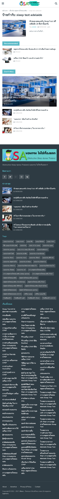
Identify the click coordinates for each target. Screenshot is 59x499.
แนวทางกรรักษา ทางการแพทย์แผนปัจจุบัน (46, 346)
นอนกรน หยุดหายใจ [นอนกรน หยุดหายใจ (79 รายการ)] (10, 262)
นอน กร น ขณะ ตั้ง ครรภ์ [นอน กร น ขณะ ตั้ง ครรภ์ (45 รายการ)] (26, 249)
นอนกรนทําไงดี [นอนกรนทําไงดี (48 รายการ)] (9, 253)
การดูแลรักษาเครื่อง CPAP (9, 329)
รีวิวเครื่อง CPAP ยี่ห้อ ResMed (29, 342)
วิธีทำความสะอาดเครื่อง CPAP (27, 358)
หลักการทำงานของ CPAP (28, 418)
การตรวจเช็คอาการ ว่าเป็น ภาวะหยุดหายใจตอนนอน (9, 336)
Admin (34, 27)
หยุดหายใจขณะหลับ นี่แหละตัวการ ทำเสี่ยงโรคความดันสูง (35, 49)
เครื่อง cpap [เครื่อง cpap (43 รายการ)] (28, 294)
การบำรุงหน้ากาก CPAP (8, 373)
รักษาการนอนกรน (27, 322)
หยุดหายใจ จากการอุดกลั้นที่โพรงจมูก (29, 406)
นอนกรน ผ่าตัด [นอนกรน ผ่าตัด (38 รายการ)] (22, 253)
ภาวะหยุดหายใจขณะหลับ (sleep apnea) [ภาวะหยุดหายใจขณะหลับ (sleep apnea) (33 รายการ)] (16, 274)
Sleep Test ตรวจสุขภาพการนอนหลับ (9, 310)
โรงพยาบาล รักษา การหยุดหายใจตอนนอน (48, 387)
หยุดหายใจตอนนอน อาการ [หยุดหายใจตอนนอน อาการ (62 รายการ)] (12, 294)
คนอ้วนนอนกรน (8, 413)
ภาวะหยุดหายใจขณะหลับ (10, 474)
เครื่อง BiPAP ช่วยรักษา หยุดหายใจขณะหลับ (29, 470)
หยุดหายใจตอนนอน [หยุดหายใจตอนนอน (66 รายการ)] (10, 290)
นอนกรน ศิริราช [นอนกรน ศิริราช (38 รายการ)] (48, 258)
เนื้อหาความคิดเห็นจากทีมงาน (48, 323)
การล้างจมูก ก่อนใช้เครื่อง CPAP (9, 379)
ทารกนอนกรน (7, 421)
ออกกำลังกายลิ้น (27, 431)
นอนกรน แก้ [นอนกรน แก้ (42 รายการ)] (21, 270)
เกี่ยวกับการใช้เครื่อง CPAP (28, 463)
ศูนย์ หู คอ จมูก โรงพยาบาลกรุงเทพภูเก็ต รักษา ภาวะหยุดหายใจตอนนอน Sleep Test (29, 377)
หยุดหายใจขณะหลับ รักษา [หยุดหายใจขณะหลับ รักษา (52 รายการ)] (36, 282)
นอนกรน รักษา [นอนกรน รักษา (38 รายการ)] (8, 258)
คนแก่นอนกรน (7, 417)
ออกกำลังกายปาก (27, 427)
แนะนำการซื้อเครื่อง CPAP (47, 368)
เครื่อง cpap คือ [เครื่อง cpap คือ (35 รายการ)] (40, 294)
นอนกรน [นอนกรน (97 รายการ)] (23, 245)
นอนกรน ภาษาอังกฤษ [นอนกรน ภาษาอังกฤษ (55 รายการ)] (37, 253)
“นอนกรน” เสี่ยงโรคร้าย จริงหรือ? (26, 119)
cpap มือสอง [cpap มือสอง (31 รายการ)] (40, 241)
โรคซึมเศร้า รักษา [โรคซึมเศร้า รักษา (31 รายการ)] (33, 298)
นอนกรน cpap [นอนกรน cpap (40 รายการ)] (48, 245)
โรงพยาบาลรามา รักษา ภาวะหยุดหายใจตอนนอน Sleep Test (48, 444)
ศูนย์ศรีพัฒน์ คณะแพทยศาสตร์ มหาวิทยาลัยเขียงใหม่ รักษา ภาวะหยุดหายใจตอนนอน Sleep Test (29, 389)
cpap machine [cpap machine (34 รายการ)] (8, 241)
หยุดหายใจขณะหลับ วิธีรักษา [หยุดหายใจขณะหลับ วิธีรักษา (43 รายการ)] (13, 286)
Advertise (13, 487)
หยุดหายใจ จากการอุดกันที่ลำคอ (29, 412)
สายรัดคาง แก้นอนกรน (28, 399)
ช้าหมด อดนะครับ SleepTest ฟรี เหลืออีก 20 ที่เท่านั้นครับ (42, 22)
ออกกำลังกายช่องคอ (28, 423)
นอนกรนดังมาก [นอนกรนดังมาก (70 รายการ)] (42, 249)
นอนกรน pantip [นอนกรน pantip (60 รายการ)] (9, 249)
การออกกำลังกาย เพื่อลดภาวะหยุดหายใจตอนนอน (10, 387)
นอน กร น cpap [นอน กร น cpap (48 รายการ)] (34, 245)
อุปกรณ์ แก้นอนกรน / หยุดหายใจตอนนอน (28, 442)
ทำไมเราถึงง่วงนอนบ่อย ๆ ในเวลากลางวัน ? (29, 128)
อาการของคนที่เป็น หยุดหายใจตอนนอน (28, 436)
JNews (22, 491)
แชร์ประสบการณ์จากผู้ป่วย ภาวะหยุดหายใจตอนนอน (48, 337)
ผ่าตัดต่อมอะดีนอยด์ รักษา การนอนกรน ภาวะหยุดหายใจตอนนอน (9, 458)
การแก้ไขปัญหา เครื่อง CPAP (10, 395)
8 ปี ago (17, 52)
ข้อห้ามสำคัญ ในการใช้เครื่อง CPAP (9, 404)
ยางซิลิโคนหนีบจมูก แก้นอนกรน (28, 316)
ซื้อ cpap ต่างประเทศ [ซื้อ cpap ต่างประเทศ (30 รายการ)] (10, 245)
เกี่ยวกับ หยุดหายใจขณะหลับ (18, 11)
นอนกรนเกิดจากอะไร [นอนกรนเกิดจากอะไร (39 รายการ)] (47, 266)
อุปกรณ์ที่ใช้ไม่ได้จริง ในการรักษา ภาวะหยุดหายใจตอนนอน (29, 450)
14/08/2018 (18, 131)
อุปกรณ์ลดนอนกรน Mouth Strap (28, 457)
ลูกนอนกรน (25, 353)
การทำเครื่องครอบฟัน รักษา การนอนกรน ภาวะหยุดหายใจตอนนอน (10, 347)
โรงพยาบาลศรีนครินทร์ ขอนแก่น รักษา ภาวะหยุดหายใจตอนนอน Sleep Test (48, 455)
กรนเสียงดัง (6, 315)
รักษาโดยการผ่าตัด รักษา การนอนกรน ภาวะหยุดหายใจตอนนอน (28, 329)
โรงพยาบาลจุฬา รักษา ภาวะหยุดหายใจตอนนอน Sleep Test (48, 395)
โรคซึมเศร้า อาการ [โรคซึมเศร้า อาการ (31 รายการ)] (49, 298)
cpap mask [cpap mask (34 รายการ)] (20, 241)
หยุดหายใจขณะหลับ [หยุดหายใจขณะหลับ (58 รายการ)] (10, 278)
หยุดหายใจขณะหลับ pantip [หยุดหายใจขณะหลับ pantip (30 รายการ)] (28, 278)
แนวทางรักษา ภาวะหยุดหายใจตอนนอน (47, 362)
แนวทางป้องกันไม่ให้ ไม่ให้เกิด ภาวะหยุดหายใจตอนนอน (47, 355)
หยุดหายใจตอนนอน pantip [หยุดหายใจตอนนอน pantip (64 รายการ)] (28, 290)
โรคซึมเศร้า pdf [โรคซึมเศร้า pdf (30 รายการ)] (19, 298)
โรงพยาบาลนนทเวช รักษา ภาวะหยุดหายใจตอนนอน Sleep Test (48, 404)
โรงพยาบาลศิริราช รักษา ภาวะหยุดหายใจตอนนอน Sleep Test (48, 465)
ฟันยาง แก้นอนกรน (9, 469)
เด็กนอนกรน (44, 318)
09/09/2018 (42, 27)
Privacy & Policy (25, 487)
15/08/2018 (18, 113)
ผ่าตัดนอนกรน (7, 465)
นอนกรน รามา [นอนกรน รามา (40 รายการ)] (21, 258)
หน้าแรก (5, 11)
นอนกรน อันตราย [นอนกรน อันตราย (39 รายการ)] (40, 262)
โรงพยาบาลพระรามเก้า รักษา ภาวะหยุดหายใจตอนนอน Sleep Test (48, 423)
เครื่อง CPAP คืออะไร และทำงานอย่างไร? (28, 58)
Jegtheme (5, 494)
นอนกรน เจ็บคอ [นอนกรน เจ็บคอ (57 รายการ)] (9, 270)
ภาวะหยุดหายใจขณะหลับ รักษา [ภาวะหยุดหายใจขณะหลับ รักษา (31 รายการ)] (43, 274)
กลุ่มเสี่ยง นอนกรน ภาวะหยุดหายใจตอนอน (9, 321)
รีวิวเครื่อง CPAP (27, 337)
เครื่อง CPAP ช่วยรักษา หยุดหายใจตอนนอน (47, 311)
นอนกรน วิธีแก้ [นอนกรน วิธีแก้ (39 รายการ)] (34, 258)
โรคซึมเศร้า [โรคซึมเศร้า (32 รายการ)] (7, 298)
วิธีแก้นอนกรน (26, 369)
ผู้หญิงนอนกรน (7, 438)
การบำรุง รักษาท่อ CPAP (8, 355)
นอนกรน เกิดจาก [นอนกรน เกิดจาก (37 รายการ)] (9, 266)
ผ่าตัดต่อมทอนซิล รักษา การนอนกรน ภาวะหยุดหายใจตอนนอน (9, 446)
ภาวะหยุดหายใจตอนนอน (28, 310)
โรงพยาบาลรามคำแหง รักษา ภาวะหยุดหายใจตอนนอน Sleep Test (47, 434)
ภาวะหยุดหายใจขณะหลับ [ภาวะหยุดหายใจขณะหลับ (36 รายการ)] (37, 270)
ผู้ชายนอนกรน (7, 435)
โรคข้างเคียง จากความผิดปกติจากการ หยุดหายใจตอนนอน (47, 379)
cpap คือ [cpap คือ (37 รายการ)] (30, 241)
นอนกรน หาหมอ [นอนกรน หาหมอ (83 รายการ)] (25, 262)
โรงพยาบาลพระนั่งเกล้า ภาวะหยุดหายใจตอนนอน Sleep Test (48, 413)
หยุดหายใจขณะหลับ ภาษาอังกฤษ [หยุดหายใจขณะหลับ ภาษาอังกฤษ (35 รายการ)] (14, 282)
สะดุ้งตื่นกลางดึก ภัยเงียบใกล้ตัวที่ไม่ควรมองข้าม (31, 110)
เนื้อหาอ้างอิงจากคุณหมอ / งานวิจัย (47, 329)
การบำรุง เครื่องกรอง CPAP (9, 361)
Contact (37, 487)
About (4, 487)
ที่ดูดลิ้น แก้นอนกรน (9, 425)
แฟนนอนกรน (45, 373)
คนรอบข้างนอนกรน (9, 410)
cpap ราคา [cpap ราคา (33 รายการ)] (50, 241)
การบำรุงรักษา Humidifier (7, 367)
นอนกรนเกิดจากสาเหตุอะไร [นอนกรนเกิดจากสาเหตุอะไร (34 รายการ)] (27, 266)
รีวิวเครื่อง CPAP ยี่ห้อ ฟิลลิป (29, 348)
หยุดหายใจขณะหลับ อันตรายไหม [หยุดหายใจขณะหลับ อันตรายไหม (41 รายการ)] (36, 286)
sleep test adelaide (35, 11)
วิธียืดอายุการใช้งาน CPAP (28, 364)
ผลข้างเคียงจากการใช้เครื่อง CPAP (10, 429)
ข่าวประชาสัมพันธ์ (9, 399)
